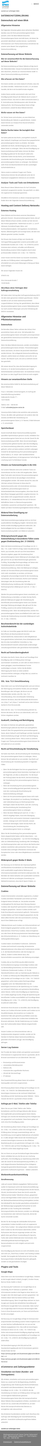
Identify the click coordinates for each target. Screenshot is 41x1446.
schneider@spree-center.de (15, 407)
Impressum (7, 1442)
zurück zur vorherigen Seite (10, 11)
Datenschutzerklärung (22, 1442)
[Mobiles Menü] (35, 4)
